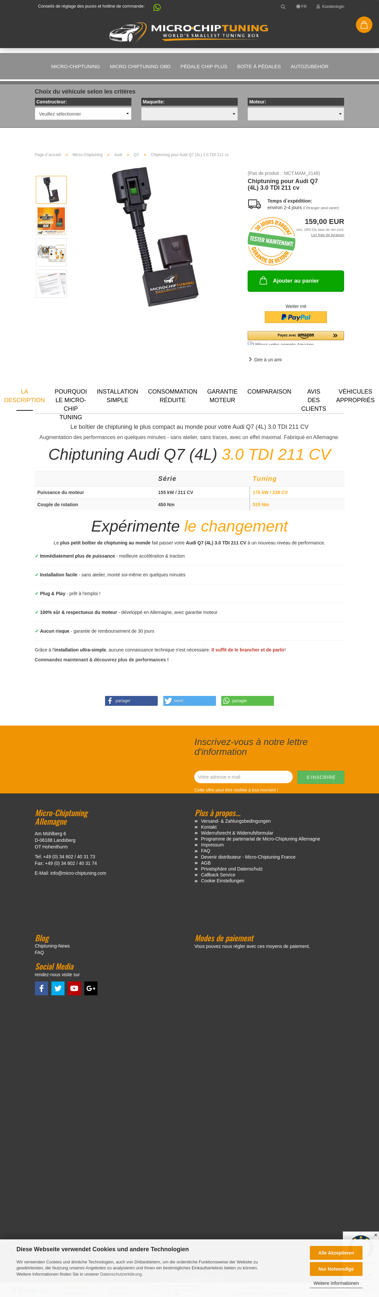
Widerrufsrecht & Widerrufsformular (237, 833)
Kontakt (209, 827)
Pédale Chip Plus (203, 66)
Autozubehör (310, 66)
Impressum (212, 844)
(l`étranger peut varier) (321, 208)
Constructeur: (52, 101)
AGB (206, 863)
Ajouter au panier (288, 280)
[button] (154, 9)
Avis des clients (313, 399)
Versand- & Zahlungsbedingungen (236, 821)
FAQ (205, 850)
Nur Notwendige (336, 1269)
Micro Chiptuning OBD (140, 66)
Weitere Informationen (336, 1283)
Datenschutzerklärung (121, 1274)
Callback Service (218, 874)
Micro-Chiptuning (75, 66)
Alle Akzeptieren (336, 1253)
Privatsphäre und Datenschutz (232, 868)
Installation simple (117, 395)
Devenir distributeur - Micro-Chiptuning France (248, 857)
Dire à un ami (268, 359)
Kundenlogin (330, 6)
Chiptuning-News (52, 946)
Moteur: (257, 101)
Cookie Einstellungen (223, 880)
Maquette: (154, 101)
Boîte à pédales (259, 66)
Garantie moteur (222, 395)
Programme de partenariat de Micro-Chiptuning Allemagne (260, 839)
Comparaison (269, 391)
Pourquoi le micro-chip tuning (71, 399)
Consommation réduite (172, 395)
